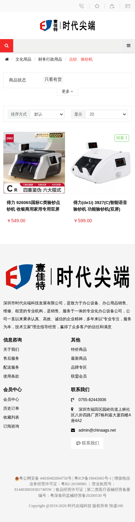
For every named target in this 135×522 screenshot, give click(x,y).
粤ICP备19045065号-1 (93, 478)
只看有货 (53, 79)
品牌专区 (79, 367)
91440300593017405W (33, 489)
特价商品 (79, 349)
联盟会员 (79, 376)
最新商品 (79, 358)
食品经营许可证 (69, 489)
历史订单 (11, 408)
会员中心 (11, 399)
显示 (78, 114)
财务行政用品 (50, 59)
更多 (67, 91)
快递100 (116, 505)
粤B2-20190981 (74, 484)
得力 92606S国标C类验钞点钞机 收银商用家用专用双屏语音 (33, 209)
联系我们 (87, 443)
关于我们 (11, 349)
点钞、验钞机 (81, 59)
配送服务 (11, 367)
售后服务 (11, 358)
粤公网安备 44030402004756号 (43, 478)
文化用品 (23, 59)
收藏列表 (11, 417)
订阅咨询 (11, 426)
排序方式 (19, 114)
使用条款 (11, 376)
